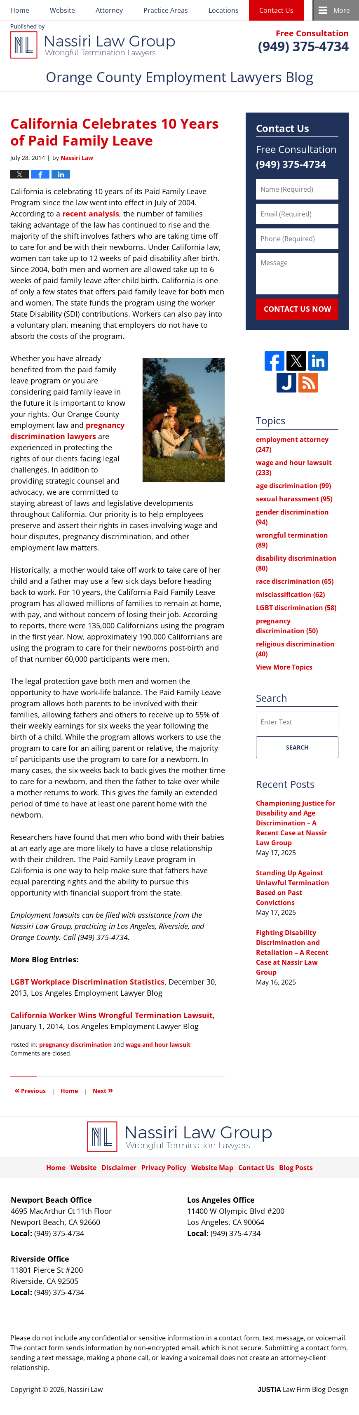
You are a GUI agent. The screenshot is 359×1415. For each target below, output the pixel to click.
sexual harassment (294, 498)
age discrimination (293, 485)
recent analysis (90, 214)
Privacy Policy (163, 1167)
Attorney (109, 10)
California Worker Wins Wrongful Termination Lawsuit (111, 1015)
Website (62, 10)
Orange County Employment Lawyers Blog (92, 41)
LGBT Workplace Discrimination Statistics (87, 982)
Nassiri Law (85, 1389)
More (341, 10)
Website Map (212, 1167)
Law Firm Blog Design (303, 1389)
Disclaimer (118, 1167)
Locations (224, 10)
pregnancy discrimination (75, 1044)
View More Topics (284, 667)
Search (297, 747)
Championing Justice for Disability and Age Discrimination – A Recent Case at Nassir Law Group (295, 823)
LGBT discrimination (296, 607)
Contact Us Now (297, 309)
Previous (30, 1089)
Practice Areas (165, 10)
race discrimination (294, 581)
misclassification (290, 594)
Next (103, 1089)
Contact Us (276, 10)
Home (19, 10)
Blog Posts (296, 1167)
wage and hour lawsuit (158, 1044)
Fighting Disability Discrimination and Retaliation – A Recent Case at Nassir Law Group (292, 952)
